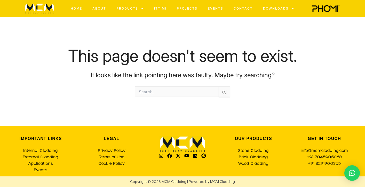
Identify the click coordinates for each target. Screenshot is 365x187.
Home (76, 8)
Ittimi (160, 8)
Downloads (278, 8)
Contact (243, 8)
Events (215, 8)
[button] (352, 173)
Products (130, 8)
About (99, 8)
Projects (187, 8)
